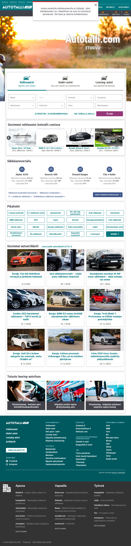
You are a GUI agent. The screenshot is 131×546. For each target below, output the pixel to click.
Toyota (108, 450)
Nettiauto (5, 2)
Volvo (108, 456)
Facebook (13, 461)
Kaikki (115, 234)
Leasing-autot (13, 437)
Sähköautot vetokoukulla (50, 193)
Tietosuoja (80, 462)
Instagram (13, 464)
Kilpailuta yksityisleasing (56, 438)
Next (122, 138)
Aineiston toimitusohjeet (56, 458)
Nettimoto (13, 2)
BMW (108, 428)
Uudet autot (11, 433)
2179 (67, 246)
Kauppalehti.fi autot (84, 445)
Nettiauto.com (81, 431)
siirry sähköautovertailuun (108, 195)
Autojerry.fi (80, 425)
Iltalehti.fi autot (82, 442)
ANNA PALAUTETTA (16, 450)
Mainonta (49, 455)
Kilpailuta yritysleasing (55, 441)
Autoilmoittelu (51, 452)
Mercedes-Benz (112, 438)
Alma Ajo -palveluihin (118, 472)
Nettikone (30, 2)
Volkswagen (111, 453)
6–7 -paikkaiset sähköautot (20, 196)
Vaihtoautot (11, 429)
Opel (108, 444)
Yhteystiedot (81, 465)
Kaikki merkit (111, 459)
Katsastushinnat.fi (83, 428)
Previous (9, 138)
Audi (108, 425)
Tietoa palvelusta (83, 453)
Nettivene (21, 2)
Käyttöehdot (81, 459)
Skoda (108, 447)
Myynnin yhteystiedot (54, 461)
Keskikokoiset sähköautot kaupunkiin (49, 196)
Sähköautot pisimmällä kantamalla (23, 193)
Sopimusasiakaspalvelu (55, 464)
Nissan (109, 441)
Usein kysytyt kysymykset (86, 456)
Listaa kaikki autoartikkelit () (57, 246)
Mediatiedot (50, 449)
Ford (108, 431)
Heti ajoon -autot (53, 431)
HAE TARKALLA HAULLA (84, 114)
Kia (107, 434)
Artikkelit (10, 441)
